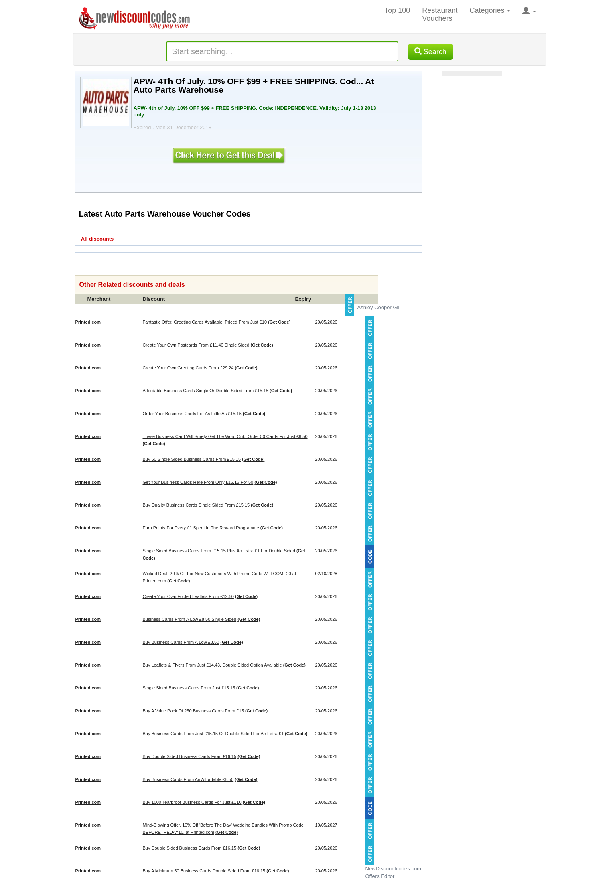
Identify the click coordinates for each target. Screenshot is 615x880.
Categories (489, 10)
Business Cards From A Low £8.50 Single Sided (190, 619)
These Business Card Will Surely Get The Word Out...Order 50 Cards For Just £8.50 (225, 436)
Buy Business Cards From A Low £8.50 (181, 642)
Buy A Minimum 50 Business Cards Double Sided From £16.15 (204, 870)
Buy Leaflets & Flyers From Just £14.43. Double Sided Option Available (212, 665)
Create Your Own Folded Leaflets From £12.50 (188, 596)
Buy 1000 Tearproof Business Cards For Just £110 (192, 802)
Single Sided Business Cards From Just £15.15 (189, 687)
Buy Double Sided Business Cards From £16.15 (190, 756)
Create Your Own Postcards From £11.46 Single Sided (196, 345)
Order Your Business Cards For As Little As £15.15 (192, 413)
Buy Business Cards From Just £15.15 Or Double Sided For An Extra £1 (213, 733)
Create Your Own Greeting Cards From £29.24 (188, 367)
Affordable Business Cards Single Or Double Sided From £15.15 (205, 390)
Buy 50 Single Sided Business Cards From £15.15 (192, 459)
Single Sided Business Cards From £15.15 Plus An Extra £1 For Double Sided (219, 550)
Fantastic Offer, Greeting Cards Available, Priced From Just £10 (205, 322)
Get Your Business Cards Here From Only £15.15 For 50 (198, 482)
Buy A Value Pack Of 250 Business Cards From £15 (193, 710)
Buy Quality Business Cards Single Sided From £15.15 (196, 505)
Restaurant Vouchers (439, 14)
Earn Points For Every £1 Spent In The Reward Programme (201, 527)
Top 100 (397, 10)
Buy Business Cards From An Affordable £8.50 (188, 779)
